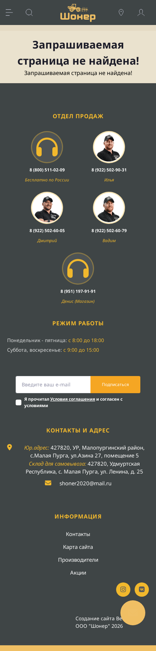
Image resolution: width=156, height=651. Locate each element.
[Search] (33, 12)
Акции (78, 572)
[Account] (144, 12)
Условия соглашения (72, 399)
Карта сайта (78, 546)
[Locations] (125, 12)
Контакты (78, 533)
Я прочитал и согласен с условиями (73, 402)
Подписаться (115, 384)
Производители (78, 559)
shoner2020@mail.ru (85, 483)
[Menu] (13, 12)
